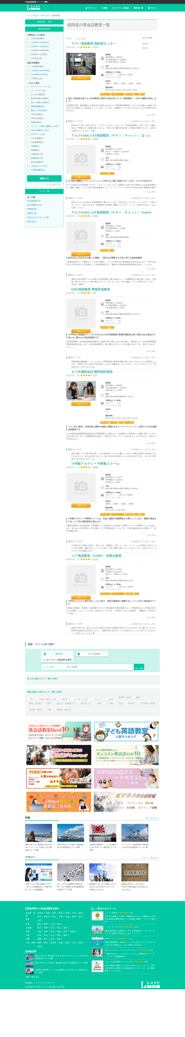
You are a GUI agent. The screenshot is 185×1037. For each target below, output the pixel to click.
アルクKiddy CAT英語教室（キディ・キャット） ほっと (114, 144)
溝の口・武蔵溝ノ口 (94, 751)
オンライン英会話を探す (127, 707)
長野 (46, 975)
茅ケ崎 (32, 757)
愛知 (39, 971)
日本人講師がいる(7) (40, 130)
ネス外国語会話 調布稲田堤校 (94, 409)
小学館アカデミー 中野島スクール (98, 507)
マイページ (91, 8)
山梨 (39, 968)
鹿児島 (53, 990)
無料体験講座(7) (38, 106)
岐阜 (59, 971)
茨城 (67, 964)
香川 (46, 986)
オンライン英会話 (120, 8)
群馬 (74, 964)
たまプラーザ (119, 745)
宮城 (67, 960)
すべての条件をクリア (54, 185)
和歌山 (73, 979)
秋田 (61, 960)
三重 (52, 971)
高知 (52, 986)
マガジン (152, 8)
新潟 (39, 975)
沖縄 (39, 994)
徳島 (59, 986)
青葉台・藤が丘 (96, 757)
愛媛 (39, 986)
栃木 (80, 964)
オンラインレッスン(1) (41, 86)
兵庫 (46, 979)
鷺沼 (77, 751)
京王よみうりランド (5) (38, 217)
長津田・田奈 (35, 751)
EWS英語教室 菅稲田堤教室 (93, 320)
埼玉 (54, 964)
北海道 (40, 960)
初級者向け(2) (37, 158)
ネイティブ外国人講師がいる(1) (44, 126)
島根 (65, 983)
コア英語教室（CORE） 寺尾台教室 (99, 606)
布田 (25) (31, 222)
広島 (39, 983)
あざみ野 (135, 745)
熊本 (46, 990)
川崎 (127, 751)
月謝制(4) (35, 146)
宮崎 (80, 990)
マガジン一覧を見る (150, 905)
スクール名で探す (93, 707)
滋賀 (59, 979)
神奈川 (47, 964)
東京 (39, 964)
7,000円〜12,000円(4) (40, 70)
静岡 (46, 971)
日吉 (148, 751)
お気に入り (84, 80)
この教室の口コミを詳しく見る (140, 124)
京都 (52, 979)
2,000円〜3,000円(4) (40, 42)
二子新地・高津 (48, 757)
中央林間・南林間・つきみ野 (52, 745)
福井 (65, 975)
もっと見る (148, 117)
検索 (104, 8)
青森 (48, 960)
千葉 (61, 964)
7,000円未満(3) (37, 66)
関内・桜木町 (63, 751)
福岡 (39, 990)
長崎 (61, 990)
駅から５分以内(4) (39, 110)
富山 (59, 975)
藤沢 (49, 751)
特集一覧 (138, 8)
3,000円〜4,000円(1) (40, 46)
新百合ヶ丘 (114, 751)
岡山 (46, 983)
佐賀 (67, 990)
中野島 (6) (31, 209)
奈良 (65, 979)
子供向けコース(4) (39, 166)
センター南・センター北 (96, 745)
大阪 (39, 979)
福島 (80, 960)
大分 (74, 990)
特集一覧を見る (151, 866)
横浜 (31, 745)
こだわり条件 (48, 714)
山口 (52, 983)
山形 (74, 960)
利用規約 (29, 1030)
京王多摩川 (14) (34, 205)
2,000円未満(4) (37, 38)
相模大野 (75, 745)
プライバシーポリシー (45, 1030)
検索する (44, 178)
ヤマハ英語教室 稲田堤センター (96, 46)
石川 (52, 975)
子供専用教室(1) (38, 170)
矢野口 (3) (31, 213)
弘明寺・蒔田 (67, 757)
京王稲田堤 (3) (33, 201)
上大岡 (138, 751)
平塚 (81, 757)
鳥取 (59, 983)
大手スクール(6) (38, 134)
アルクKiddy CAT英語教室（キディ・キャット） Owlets (114, 233)
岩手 (54, 960)
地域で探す (59, 707)
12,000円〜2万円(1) (39, 74)
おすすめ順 (147, 38)
